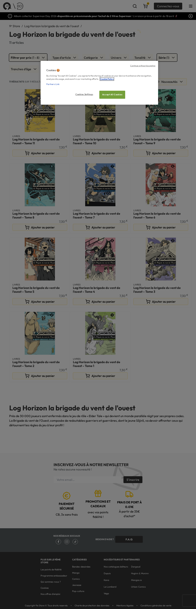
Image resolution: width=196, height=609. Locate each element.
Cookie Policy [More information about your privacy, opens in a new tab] (107, 79)
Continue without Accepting (142, 65)
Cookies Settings (84, 94)
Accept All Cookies (112, 94)
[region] (99, 83)
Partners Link (53, 84)
